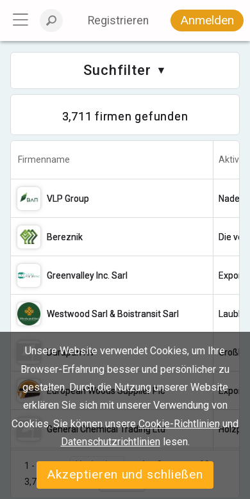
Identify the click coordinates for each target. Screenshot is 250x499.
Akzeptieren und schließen (125, 474)
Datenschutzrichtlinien (110, 442)
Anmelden (207, 20)
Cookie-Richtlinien (179, 424)
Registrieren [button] (118, 20)
